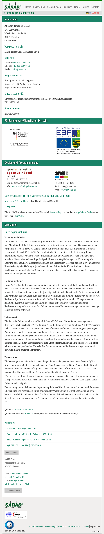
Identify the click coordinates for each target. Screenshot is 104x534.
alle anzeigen (11, 452)
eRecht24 (29, 413)
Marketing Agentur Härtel (16, 201)
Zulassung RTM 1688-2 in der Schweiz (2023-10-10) (29, 434)
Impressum (95, 526)
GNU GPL (19, 216)
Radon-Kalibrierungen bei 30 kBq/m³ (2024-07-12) (28, 439)
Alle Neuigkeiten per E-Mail (16, 484)
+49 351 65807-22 (21, 62)
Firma (77, 6)
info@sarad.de (19, 69)
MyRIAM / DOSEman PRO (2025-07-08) (23, 445)
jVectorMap (55, 212)
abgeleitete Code (84, 212)
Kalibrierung (39, 6)
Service (85, 6)
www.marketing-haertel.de (24, 186)
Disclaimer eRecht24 (23, 409)
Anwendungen (54, 6)
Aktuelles (39, 526)
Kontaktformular (13, 490)
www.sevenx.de (68, 189)
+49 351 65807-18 (21, 65)
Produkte (67, 6)
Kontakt (95, 6)
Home (28, 6)
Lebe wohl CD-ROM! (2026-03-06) (21, 428)
